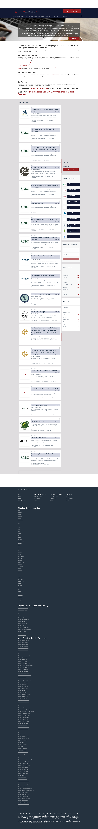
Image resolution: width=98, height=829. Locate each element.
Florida (19, 523)
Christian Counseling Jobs (23, 671)
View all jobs (39, 472)
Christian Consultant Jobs (23, 669)
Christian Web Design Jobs (23, 802)
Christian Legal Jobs (22, 734)
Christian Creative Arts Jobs (23, 673)
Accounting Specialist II (38, 203)
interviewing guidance (70, 818)
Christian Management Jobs (23, 736)
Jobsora (67, 500)
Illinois (19, 531)
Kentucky (20, 537)
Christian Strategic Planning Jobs (24, 782)
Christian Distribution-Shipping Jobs (25, 680)
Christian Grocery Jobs (22, 705)
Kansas (19, 535)
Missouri (19, 550)
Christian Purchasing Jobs (23, 728)
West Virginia (20, 598)
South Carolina (21, 581)
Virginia (19, 591)
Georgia (19, 525)
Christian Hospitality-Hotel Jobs (24, 709)
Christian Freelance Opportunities (24, 694)
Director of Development (38, 437)
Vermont (19, 593)
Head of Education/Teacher (39, 405)
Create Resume (53, 498)
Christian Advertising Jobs (23, 644)
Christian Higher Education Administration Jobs (27, 711)
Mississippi (20, 552)
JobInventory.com (69, 498)
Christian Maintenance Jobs (23, 619)
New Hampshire (21, 562)
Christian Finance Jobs (22, 692)
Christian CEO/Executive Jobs (24, 657)
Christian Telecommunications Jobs (25, 788)
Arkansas (20, 512)
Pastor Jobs (20, 615)
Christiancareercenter (28, 825)
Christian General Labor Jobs (23, 700)
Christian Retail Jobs (22, 775)
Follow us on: (20, 489)
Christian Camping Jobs (22, 623)
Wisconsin (20, 597)
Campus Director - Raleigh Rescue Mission (44, 370)
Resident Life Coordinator (39, 167)
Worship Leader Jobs (22, 633)
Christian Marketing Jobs (23, 740)
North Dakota (20, 558)
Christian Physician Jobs (23, 757)
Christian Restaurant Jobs (23, 773)
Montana (19, 554)
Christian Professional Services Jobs (25, 759)
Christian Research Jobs (23, 771)
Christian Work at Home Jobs (23, 804)
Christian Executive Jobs (23, 688)
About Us (20, 498)
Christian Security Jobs (22, 732)
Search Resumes (37, 498)
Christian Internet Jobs (22, 725)
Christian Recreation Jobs (23, 767)
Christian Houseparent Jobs (23, 717)
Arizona (19, 514)
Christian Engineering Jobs (23, 684)
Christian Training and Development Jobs (26, 790)
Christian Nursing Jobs (22, 754)
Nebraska (20, 560)
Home (19, 494)
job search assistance (59, 818)
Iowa (19, 529)
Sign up (78, 16)
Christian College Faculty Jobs (24, 713)
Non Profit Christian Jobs (23, 608)
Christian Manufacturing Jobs (23, 738)
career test (46, 818)
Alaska (19, 510)
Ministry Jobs (20, 746)
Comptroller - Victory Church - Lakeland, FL (44, 388)
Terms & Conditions (22, 500)
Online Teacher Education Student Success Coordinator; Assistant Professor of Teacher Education (44, 149)
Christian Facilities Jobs (22, 621)
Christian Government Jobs (23, 702)
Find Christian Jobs (54, 496)
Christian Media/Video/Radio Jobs (24, 629)
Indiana (19, 533)
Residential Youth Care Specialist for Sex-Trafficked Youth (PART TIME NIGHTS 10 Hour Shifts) (44, 352)
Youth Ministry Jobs (22, 635)
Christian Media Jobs (22, 742)
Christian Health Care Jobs (23, 707)
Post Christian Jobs (38, 496)
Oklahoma (20, 573)
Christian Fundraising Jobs (23, 696)
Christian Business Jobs (22, 698)
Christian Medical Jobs (22, 744)
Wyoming (20, 600)
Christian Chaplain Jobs (22, 659)
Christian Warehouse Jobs (23, 800)
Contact (19, 496)
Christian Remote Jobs (22, 806)
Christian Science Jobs (22, 779)
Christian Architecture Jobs (23, 648)
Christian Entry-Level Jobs (23, 686)
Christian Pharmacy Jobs (23, 755)
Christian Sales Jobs (22, 777)
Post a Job (71, 169)
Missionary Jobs (21, 611)
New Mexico (20, 566)
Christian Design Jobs (22, 678)
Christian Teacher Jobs (22, 617)
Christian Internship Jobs (23, 719)
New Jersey (20, 564)
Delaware (20, 521)
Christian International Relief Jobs (24, 730)
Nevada (19, 568)
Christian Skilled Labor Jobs (23, 780)
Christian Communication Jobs (24, 663)
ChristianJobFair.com (25, 65)
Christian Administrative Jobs (23, 640)
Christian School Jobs (22, 625)
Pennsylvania (20, 577)
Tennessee (20, 585)
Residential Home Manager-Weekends (43, 256)
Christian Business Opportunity (24, 655)
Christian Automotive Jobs (23, 650)
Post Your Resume (39, 88)
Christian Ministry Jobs (22, 610)
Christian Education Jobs (23, 682)
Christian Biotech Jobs (22, 653)
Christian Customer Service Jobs (24, 675)
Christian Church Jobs (22, 661)
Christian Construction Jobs (23, 667)
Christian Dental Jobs (22, 677)
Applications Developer (38, 312)
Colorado (19, 518)
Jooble (67, 496)
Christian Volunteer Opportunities (24, 798)
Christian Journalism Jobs (23, 752)
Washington (20, 595)
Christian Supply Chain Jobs (23, 784)
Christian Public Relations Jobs (24, 761)
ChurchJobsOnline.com (25, 62)
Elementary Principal (37, 421)
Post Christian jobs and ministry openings (52, 74)
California (20, 516)
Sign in (71, 15)
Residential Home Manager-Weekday (42, 275)
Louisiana (20, 539)
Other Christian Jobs (22, 750)
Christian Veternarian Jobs (23, 796)
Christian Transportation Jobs (23, 794)
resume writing (51, 818)
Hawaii (19, 527)
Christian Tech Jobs (22, 631)
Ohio (19, 571)
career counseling (38, 818)
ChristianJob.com (47, 817)
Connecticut (20, 519)
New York (20, 570)
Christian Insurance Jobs (23, 723)
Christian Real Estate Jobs (23, 769)
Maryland (20, 543)
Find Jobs (74, 38)
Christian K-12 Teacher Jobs (23, 727)
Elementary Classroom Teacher (41, 294)
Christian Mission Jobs (22, 748)
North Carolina (21, 556)
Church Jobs (20, 613)
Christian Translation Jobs (23, 792)
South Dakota (20, 583)
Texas (19, 587)
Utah (19, 589)
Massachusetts (21, 541)
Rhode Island (20, 579)
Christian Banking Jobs (22, 651)
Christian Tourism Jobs (22, 786)
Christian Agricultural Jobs (23, 646)
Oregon (19, 575)
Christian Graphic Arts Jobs (23, 703)
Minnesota (20, 548)
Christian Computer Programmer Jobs (25, 665)
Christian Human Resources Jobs (24, 715)
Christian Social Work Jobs (23, 627)
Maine (19, 545)
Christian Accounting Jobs (23, 642)
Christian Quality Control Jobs (24, 765)
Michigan (19, 546)
